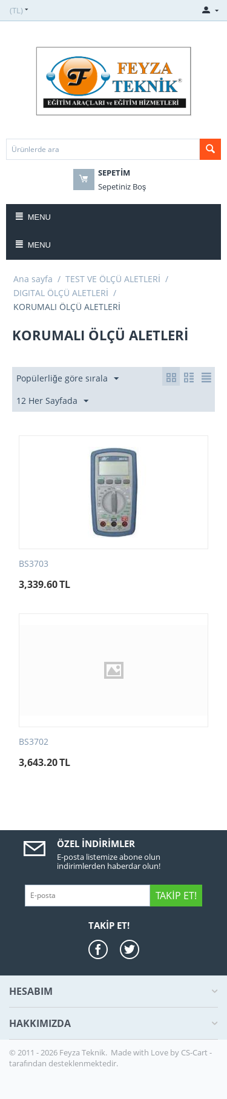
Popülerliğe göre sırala (67, 378)
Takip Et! (176, 895)
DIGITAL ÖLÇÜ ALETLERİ (60, 293)
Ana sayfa (33, 279)
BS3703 (33, 564)
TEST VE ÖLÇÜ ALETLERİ (112, 279)
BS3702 (33, 742)
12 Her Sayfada (52, 401)
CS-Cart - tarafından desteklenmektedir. (110, 1058)
